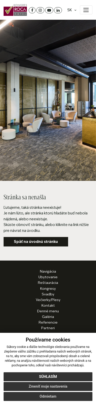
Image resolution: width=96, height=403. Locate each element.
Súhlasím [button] (48, 377)
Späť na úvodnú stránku (36, 241)
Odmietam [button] (48, 396)
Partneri (48, 328)
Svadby (48, 294)
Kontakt (48, 305)
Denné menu (48, 311)
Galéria (48, 317)
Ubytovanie (48, 277)
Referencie (48, 322)
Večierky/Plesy (48, 300)
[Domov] (15, 10)
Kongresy (48, 288)
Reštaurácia (48, 283)
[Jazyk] (70, 10)
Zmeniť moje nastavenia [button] (48, 386)
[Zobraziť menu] (86, 9)
